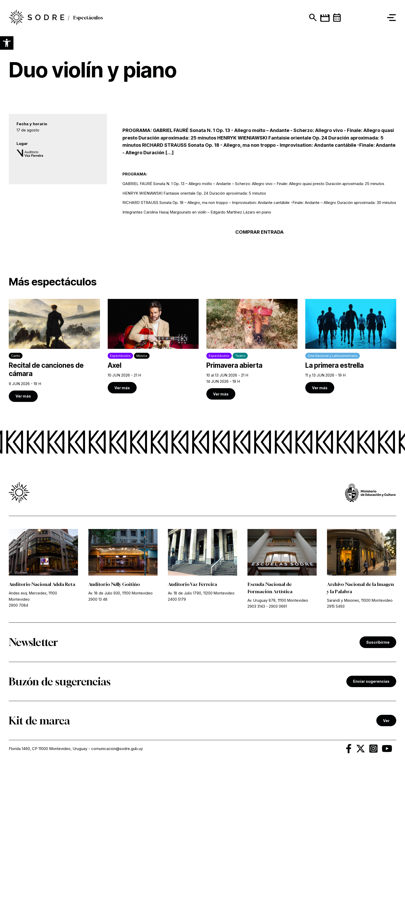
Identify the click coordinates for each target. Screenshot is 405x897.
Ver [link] (386, 849)
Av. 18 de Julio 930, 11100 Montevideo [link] (120, 721)
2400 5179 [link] (177, 727)
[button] (6, 43)
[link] (54, 479)
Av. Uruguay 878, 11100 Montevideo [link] (277, 728)
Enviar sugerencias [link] (371, 809)
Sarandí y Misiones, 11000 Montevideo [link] (360, 728)
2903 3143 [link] (256, 734)
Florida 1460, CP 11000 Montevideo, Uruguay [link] (48, 876)
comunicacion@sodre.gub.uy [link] (117, 876)
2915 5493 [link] (336, 734)
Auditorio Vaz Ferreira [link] (192, 713)
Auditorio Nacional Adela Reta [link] (42, 713)
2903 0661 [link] (278, 734)
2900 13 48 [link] (97, 727)
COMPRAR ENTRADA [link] (259, 361)
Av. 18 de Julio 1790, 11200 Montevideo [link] (201, 721)
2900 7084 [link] (18, 733)
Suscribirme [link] (378, 770)
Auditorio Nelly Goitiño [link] (114, 713)
